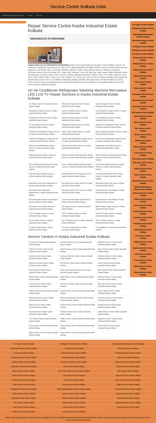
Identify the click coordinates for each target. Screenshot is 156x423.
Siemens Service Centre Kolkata (128, 376)
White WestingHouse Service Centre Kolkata (74, 389)
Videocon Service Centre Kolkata (23, 357)
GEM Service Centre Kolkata (74, 376)
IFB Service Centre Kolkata (143, 112)
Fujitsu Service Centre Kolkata (128, 385)
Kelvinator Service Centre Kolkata (23, 366)
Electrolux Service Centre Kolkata (128, 362)
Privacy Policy (33, 417)
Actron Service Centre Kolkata (128, 407)
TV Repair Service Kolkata (143, 47)
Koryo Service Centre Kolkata (74, 407)
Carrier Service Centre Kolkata (73, 394)
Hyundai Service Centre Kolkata (24, 398)
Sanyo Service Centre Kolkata (73, 385)
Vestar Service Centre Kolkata (73, 412)
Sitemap (14, 417)
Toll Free (39, 15)
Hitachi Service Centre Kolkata (73, 357)
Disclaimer (23, 417)
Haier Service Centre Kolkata (128, 357)
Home (30, 15)
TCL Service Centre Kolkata (23, 403)
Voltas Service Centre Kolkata (23, 385)
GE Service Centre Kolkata (143, 159)
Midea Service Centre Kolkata (23, 412)
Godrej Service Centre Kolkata (23, 362)
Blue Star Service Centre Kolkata (128, 380)
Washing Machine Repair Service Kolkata (128, 344)
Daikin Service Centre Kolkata (23, 394)
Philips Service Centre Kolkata (73, 403)
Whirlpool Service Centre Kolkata (128, 353)
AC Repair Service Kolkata (143, 25)
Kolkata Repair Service (13, 15)
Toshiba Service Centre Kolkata (74, 398)
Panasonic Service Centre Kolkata (74, 362)
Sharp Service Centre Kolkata (24, 376)
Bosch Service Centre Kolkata (23, 371)
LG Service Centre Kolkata (143, 54)
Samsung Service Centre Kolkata (73, 353)
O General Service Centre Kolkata (128, 389)
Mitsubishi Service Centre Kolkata (23, 389)
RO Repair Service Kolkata (143, 50)
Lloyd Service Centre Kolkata (24, 407)
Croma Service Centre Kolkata (23, 380)
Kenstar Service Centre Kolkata (128, 394)
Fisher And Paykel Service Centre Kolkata (74, 371)
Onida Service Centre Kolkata (128, 398)
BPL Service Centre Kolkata (128, 371)
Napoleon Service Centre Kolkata (128, 403)
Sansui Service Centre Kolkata (128, 366)
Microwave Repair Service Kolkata (24, 348)
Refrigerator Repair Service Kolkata (73, 344)
